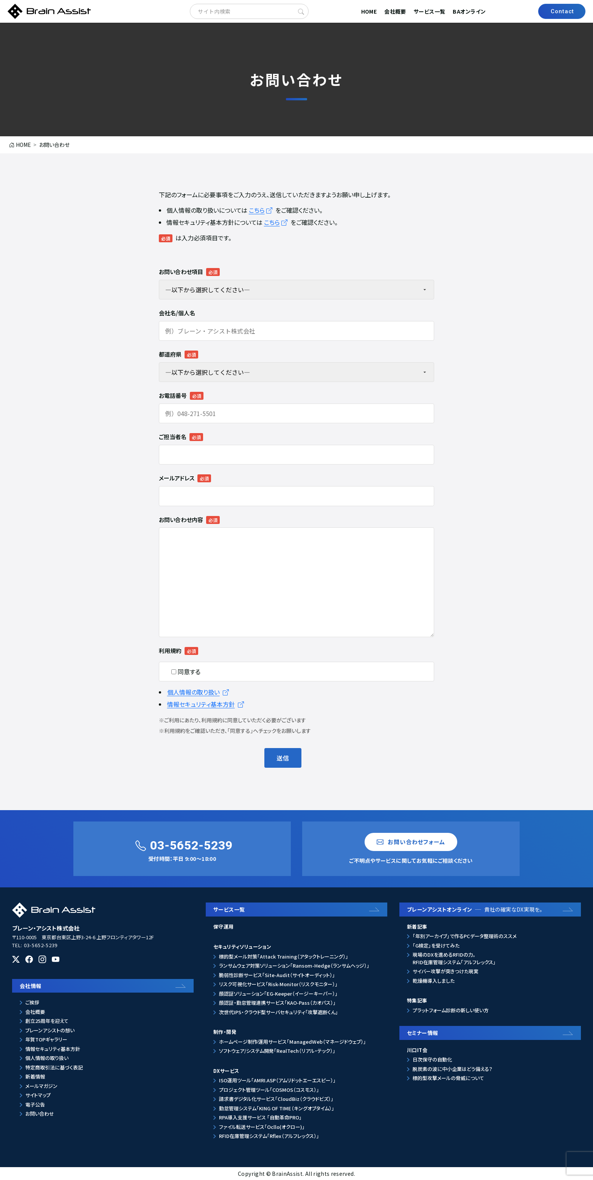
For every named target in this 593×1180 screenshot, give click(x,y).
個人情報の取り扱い (198, 692)
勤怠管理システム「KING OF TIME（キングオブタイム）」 (276, 1108)
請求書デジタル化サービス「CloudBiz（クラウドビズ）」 (276, 1098)
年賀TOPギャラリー (46, 1039)
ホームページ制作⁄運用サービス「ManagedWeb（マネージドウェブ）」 (292, 1041)
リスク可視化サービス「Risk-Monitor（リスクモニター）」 (278, 984)
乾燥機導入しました (434, 980)
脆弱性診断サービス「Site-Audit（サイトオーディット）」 (277, 975)
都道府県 (170, 354)
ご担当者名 (172, 437)
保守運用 (223, 926)
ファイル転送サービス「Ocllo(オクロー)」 (262, 1126)
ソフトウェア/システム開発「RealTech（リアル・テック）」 (277, 1050)
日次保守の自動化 (432, 1059)
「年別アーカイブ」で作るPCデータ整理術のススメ (465, 936)
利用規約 (170, 651)
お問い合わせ (39, 1113)
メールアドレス (176, 478)
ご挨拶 (32, 1002)
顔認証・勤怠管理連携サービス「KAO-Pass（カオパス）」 (277, 1002)
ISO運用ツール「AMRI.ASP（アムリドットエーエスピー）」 (277, 1080)
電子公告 (35, 1104)
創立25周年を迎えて (46, 1020)
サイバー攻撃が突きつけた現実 (445, 971)
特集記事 (417, 1000)
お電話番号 (173, 395)
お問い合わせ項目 (181, 272)
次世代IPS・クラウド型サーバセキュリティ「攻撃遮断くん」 (278, 1012)
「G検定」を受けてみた (436, 945)
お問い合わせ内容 (181, 520)
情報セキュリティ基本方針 (205, 704)
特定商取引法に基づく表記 (54, 1067)
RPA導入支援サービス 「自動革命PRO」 (260, 1117)
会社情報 (31, 986)
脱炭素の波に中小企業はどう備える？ (452, 1068)
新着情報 (35, 1076)
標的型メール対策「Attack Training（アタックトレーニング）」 (283, 956)
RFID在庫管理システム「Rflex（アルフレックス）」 (269, 1135)
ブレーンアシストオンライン (475, 909)
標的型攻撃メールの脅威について (448, 1078)
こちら (261, 210)
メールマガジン (41, 1086)
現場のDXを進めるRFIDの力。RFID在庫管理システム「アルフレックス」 (454, 958)
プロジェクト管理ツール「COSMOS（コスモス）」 (269, 1089)
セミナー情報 (422, 1033)
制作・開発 (224, 1031)
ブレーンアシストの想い (50, 1030)
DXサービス (226, 1070)
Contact (562, 11)
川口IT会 (417, 1050)
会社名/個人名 (177, 313)
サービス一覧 (430, 11)
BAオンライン (469, 11)
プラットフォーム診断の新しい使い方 (451, 1010)
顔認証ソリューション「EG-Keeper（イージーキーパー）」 (278, 993)
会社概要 (395, 11)
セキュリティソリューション (242, 946)
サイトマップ (38, 1095)
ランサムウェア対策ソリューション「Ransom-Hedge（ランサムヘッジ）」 (294, 965)
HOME (369, 11)
